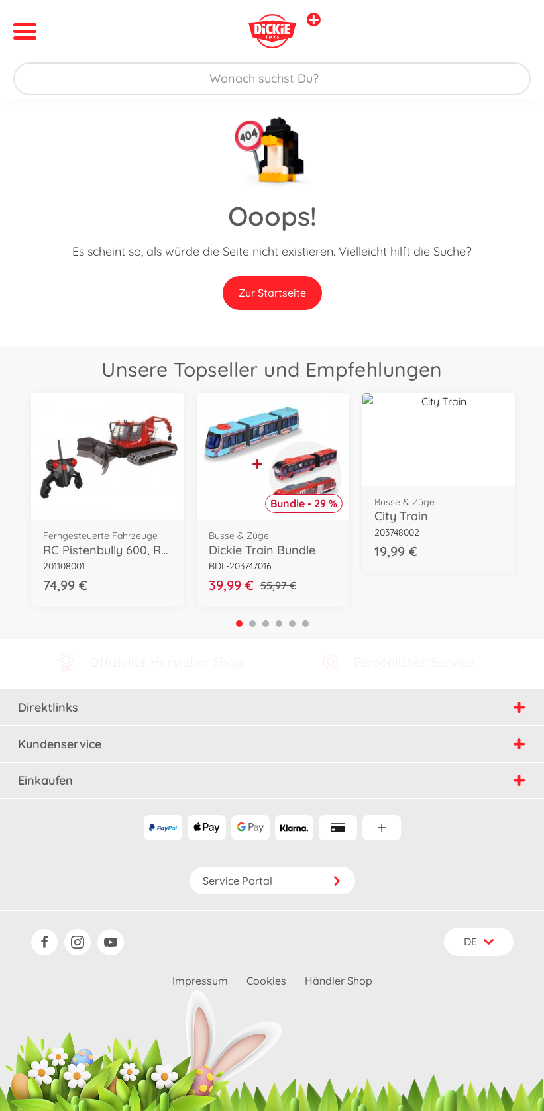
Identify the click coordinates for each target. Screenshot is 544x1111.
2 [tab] (252, 623)
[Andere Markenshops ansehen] (314, 19)
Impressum (200, 980)
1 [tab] (239, 623)
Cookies (266, 980)
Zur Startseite (272, 292)
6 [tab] (305, 623)
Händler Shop (338, 980)
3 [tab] (265, 623)
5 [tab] (292, 623)
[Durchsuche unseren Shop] (272, 78)
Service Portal (272, 880)
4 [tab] (279, 623)
